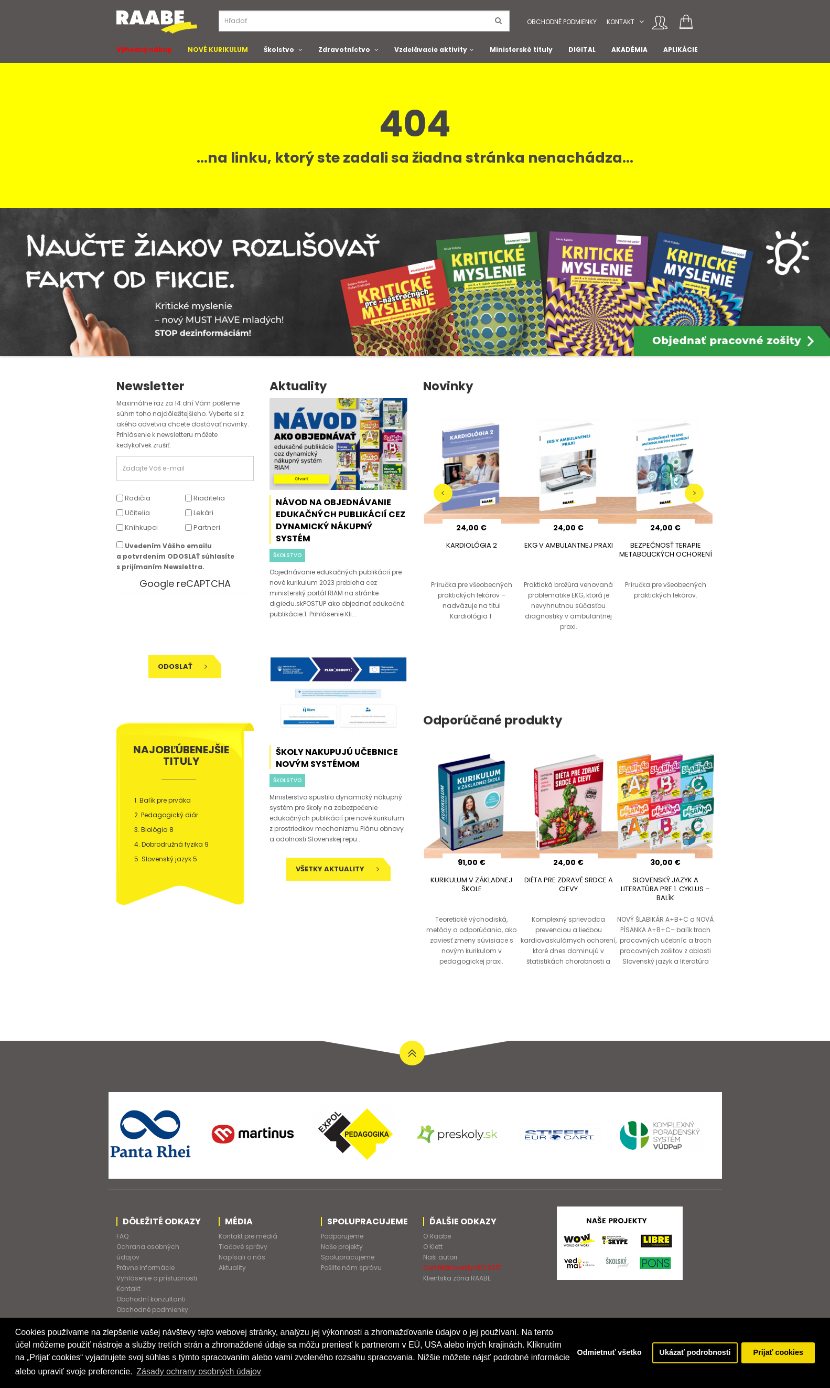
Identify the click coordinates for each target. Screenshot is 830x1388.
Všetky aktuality (337, 869)
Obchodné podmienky (562, 21)
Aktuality (232, 1267)
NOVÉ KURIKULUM (218, 49)
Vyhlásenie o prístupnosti (156, 1278)
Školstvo (279, 49)
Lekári (199, 513)
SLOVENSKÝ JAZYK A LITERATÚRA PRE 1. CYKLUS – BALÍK (665, 889)
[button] (641, 21)
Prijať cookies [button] (778, 1353)
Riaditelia (205, 498)
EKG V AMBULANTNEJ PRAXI (568, 545)
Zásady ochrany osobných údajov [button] (240, 1371)
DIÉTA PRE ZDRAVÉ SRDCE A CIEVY (568, 884)
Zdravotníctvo (344, 49)
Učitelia (133, 513)
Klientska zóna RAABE (457, 1278)
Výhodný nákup (144, 49)
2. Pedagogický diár (166, 814)
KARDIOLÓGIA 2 (471, 545)
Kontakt (620, 21)
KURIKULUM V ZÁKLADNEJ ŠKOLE (471, 884)
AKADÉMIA (629, 49)
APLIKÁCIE (680, 49)
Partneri (202, 527)
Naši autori (440, 1257)
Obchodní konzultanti (151, 1299)
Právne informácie (145, 1267)
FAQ (122, 1236)
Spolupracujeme (347, 1257)
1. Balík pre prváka (162, 800)
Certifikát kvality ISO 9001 (462, 1267)
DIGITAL (582, 49)
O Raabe (437, 1236)
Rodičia (133, 498)
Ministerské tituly (521, 49)
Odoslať (182, 666)
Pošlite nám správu (351, 1267)
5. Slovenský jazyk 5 (165, 859)
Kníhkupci (137, 527)
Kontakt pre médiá (248, 1236)
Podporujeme (342, 1236)
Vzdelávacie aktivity (430, 49)
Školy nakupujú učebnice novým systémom (337, 758)
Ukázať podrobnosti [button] (694, 1353)
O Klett (433, 1246)
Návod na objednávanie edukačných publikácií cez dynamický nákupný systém (340, 520)
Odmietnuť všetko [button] (608, 1353)
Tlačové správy (243, 1246)
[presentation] (188, 624)
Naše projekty (342, 1246)
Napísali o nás (242, 1257)
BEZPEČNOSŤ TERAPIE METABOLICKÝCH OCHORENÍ (665, 549)
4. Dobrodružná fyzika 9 (171, 844)
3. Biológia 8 (154, 829)
